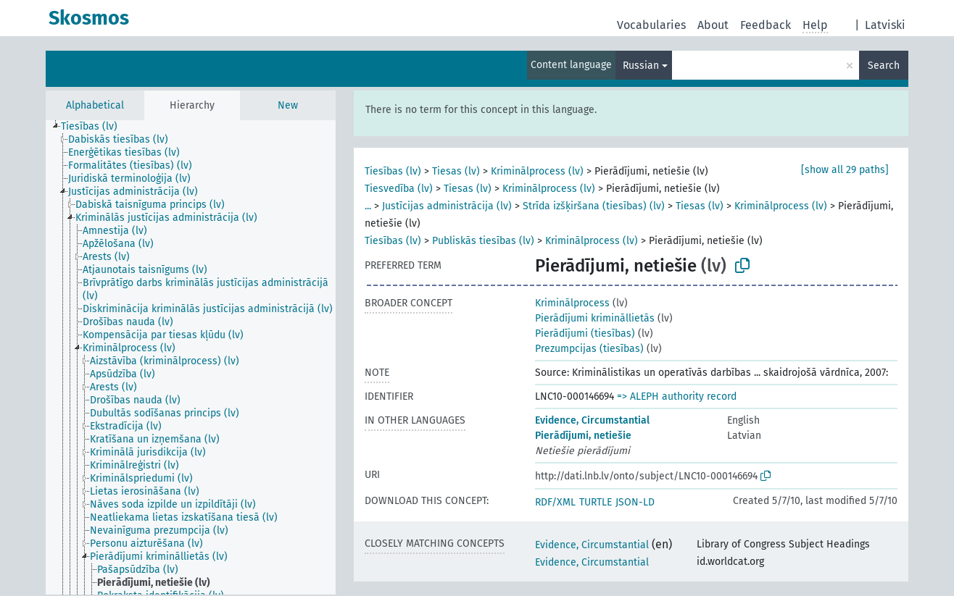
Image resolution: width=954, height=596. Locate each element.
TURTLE (595, 502)
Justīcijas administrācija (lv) (447, 206)
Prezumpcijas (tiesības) (589, 349)
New (288, 105)
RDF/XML (555, 502)
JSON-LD (635, 502)
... (368, 206)
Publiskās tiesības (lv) (483, 241)
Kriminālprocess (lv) (537, 171)
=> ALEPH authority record (677, 396)
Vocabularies (651, 25)
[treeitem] (95, 126)
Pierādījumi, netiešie (583, 435)
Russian (641, 65)
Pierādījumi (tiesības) (585, 333)
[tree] (191, 357)
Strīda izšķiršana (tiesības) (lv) (594, 206)
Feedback (765, 25)
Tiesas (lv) (456, 171)
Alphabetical (95, 105)
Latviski (885, 25)
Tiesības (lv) (393, 171)
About (713, 25)
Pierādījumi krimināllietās (595, 318)
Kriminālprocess (572, 303)
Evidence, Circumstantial (592, 420)
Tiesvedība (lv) (399, 188)
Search (884, 65)
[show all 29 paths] (845, 170)
